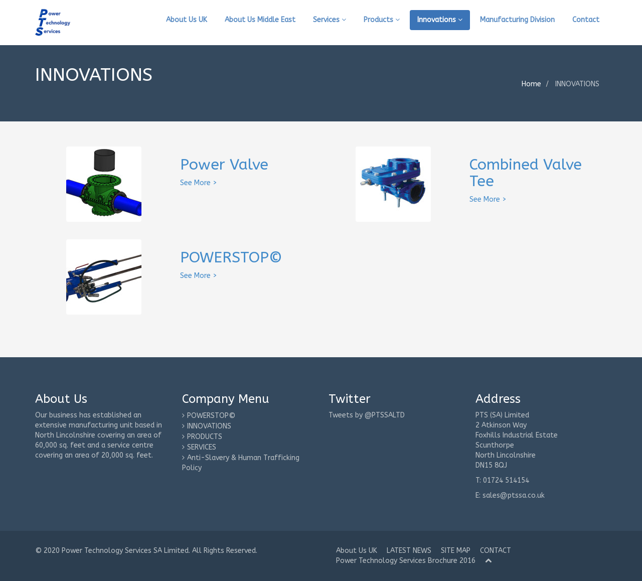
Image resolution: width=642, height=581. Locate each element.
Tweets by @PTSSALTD (367, 415)
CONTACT (495, 550)
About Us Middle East (260, 20)
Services (329, 20)
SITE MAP (455, 550)
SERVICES (201, 447)
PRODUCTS (204, 436)
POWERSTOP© (231, 257)
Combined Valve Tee (525, 173)
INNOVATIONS (209, 426)
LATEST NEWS (409, 550)
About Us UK (186, 20)
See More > (198, 183)
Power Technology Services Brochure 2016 (405, 560)
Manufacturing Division (517, 20)
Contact (585, 20)
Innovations (439, 20)
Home (531, 84)
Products (382, 20)
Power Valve (224, 165)
